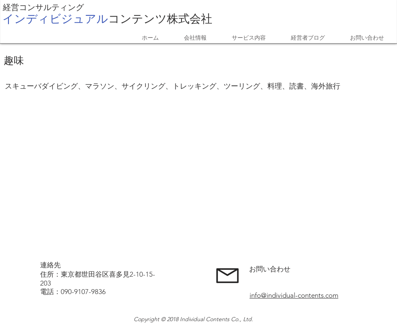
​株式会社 (107, 18)
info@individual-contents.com (294, 295)
